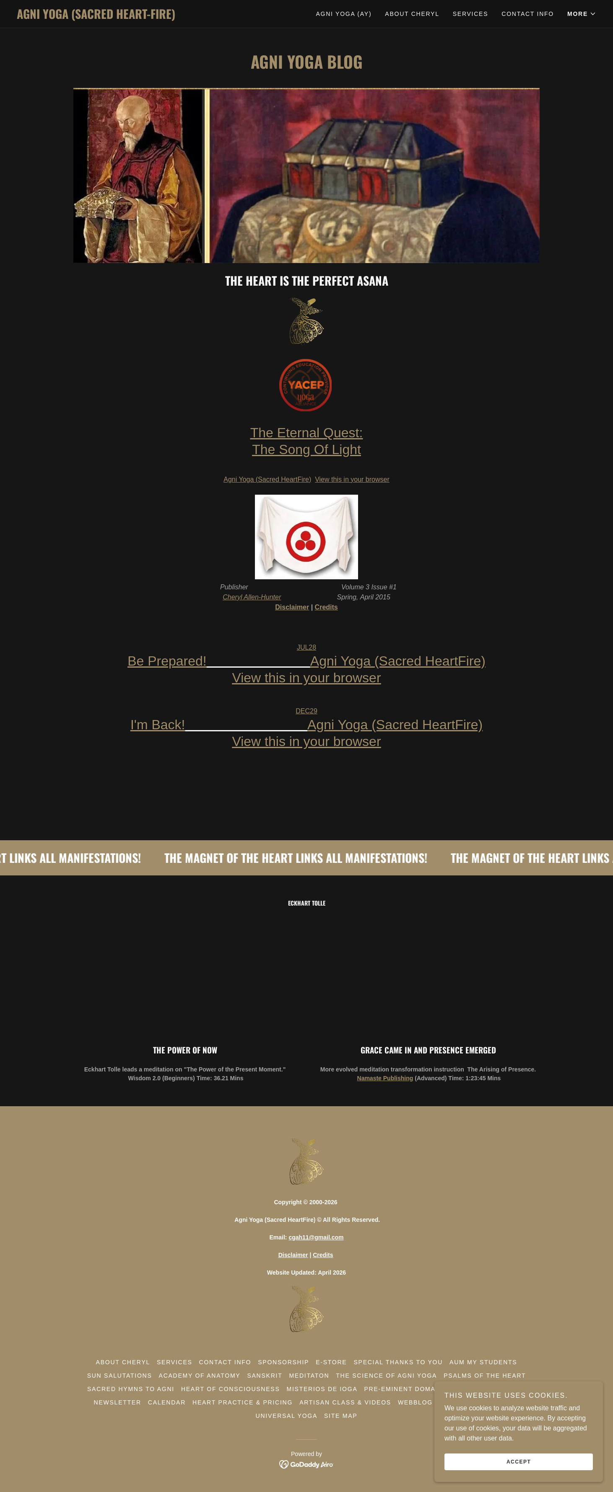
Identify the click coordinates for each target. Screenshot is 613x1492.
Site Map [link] (340, 1415)
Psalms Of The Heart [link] (485, 1375)
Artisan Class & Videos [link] (345, 1402)
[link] (161, 16)
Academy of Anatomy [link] (200, 1375)
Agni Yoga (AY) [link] (343, 13)
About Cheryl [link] (412, 13)
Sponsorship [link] (283, 1362)
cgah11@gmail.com (315, 1237)
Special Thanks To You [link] (398, 1362)
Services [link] (470, 13)
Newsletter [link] (117, 1402)
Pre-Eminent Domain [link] (403, 1389)
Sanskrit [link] (264, 1375)
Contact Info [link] (527, 13)
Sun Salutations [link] (119, 1375)
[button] (581, 14)
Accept (519, 1462)
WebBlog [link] (415, 1402)
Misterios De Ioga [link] (322, 1389)
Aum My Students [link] (483, 1362)
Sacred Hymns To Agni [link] (130, 1389)
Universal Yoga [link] (286, 1415)
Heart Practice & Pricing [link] (242, 1402)
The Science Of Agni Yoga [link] (386, 1375)
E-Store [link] (331, 1362)
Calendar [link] (167, 1402)
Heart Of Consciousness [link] (230, 1389)
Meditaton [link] (309, 1375)
